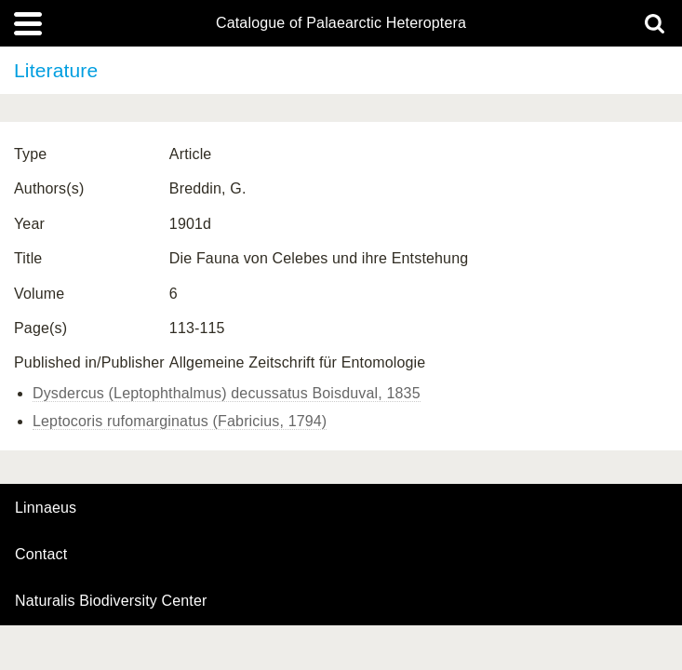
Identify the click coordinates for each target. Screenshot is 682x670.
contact (41, 554)
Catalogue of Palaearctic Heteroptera (341, 23)
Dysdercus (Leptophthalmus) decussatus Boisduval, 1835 (227, 393)
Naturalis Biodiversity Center (111, 601)
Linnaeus (45, 508)
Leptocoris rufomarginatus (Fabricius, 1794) (180, 421)
